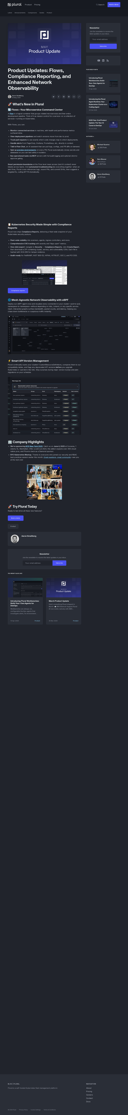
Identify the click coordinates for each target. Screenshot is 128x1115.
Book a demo (114, 5)
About (88, 1088)
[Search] (100, 4)
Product (28, 5)
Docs (88, 1102)
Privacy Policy (23, 1110)
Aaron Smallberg (18, 95)
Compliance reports (18, 290)
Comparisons (32, 13)
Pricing (37, 5)
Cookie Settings (36, 1110)
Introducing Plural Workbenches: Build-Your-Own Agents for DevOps (24, 603)
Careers (89, 1095)
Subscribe (59, 563)
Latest (10, 13)
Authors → (90, 136)
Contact (89, 1098)
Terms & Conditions (50, 1110)
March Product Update (59, 601)
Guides (41, 13)
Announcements (20, 13)
